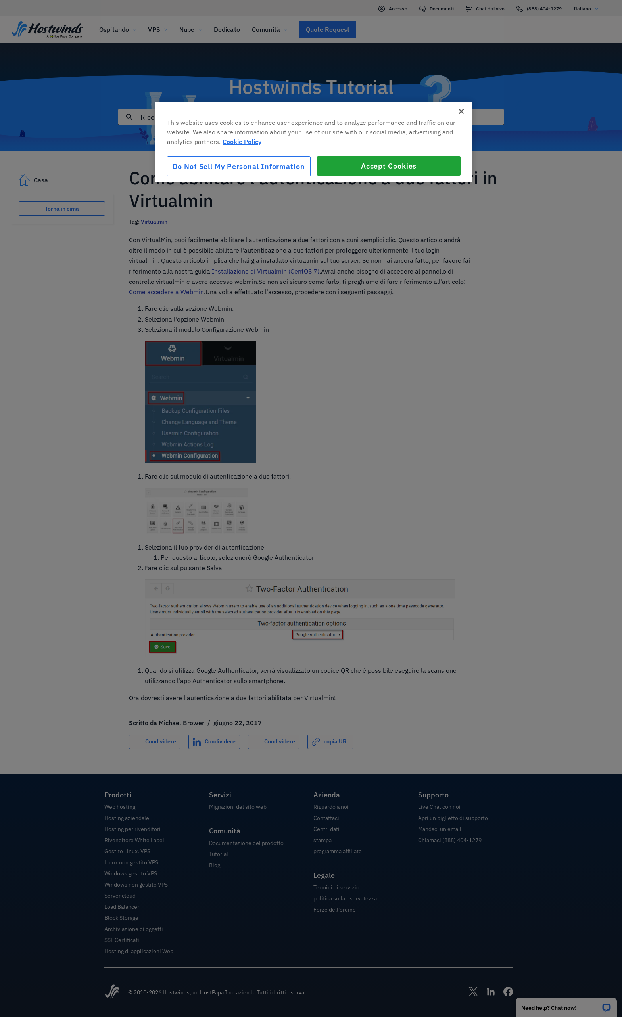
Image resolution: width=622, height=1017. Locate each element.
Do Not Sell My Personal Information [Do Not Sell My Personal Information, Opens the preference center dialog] (239, 166)
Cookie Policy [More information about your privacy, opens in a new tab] (242, 142)
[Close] (461, 111)
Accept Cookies (389, 165)
